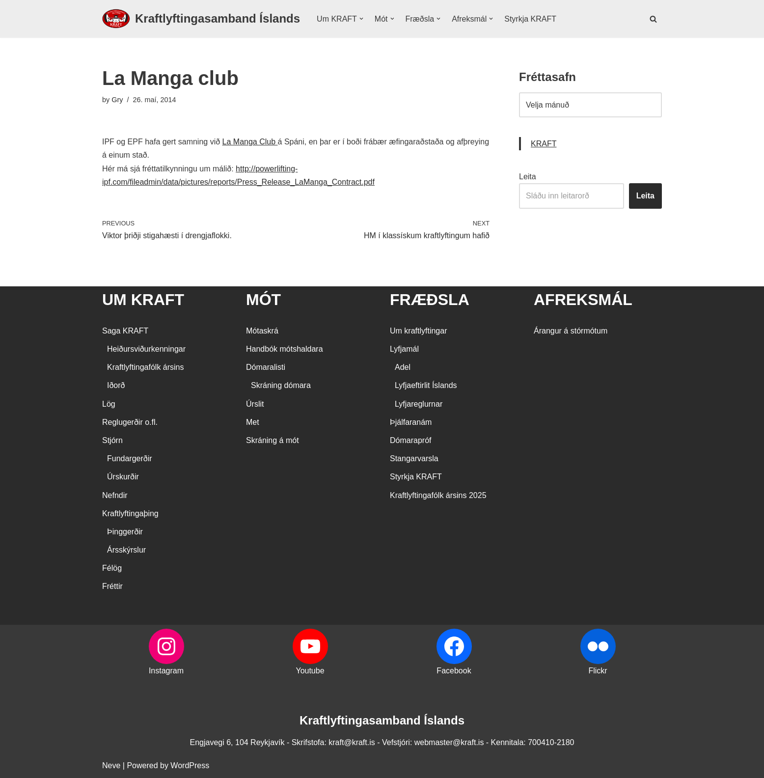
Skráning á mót (272, 440)
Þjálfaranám (411, 422)
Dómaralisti (265, 367)
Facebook (454, 671)
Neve (111, 765)
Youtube (310, 671)
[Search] (653, 19)
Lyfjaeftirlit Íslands (426, 385)
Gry (117, 100)
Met (252, 422)
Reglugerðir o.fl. (130, 422)
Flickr (597, 671)
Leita (527, 176)
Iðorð (116, 385)
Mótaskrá (262, 331)
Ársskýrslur (126, 550)
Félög (112, 568)
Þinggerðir (125, 532)
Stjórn (112, 440)
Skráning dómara (281, 385)
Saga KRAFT (125, 331)
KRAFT (543, 143)
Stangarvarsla (414, 458)
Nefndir (115, 495)
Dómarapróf (410, 440)
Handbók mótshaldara (284, 349)
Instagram (166, 671)
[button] (361, 19)
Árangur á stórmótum (570, 331)
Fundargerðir (129, 458)
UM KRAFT (143, 299)
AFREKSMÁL (583, 299)
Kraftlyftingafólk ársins (145, 367)
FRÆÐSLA (429, 299)
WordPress (189, 765)
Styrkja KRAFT (530, 19)
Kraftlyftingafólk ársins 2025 (438, 495)
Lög (108, 404)
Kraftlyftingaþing (130, 513)
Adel (402, 367)
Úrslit (255, 404)
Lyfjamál (404, 349)
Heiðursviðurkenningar (146, 349)
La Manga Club (250, 142)
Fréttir (112, 586)
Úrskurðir (123, 476)
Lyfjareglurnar (418, 404)
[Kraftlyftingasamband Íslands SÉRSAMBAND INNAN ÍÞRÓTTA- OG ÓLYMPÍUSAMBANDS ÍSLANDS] (201, 19)
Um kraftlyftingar (418, 331)
